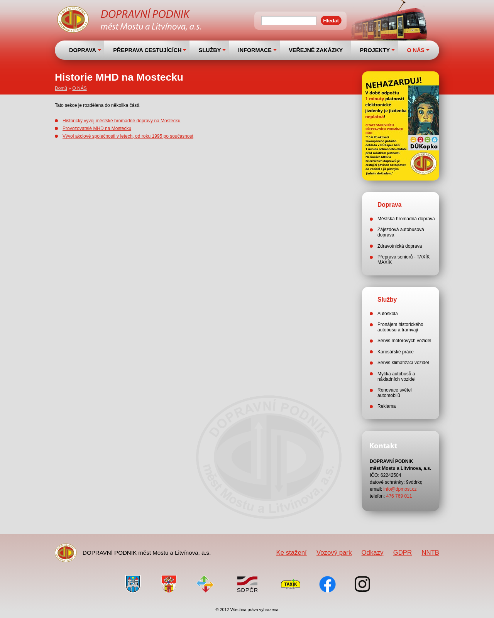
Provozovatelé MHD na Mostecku (97, 128)
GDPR (402, 552)
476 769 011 (399, 496)
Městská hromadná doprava (406, 218)
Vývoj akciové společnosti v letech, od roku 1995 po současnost (128, 136)
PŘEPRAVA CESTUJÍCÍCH (147, 50)
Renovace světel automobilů (394, 392)
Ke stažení (291, 552)
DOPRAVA (82, 50)
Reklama (386, 406)
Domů (61, 88)
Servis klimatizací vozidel (403, 362)
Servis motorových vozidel (404, 340)
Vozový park (334, 552)
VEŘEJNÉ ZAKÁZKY (316, 50)
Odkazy (373, 552)
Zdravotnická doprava (399, 246)
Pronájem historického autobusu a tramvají (400, 327)
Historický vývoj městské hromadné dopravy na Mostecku (121, 120)
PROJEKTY (375, 50)
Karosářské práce (395, 352)
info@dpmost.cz (399, 489)
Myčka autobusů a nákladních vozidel (396, 376)
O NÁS (416, 50)
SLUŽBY (210, 50)
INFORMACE (255, 50)
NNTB (430, 552)
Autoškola (387, 313)
